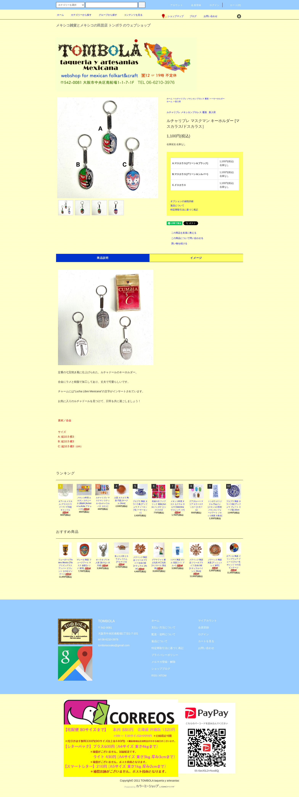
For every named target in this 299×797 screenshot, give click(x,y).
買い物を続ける (177, 243)
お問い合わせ (208, 16)
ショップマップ (173, 16)
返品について (177, 205)
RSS (154, 675)
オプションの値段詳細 (181, 201)
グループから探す (105, 15)
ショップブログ (160, 668)
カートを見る (206, 641)
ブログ (193, 16)
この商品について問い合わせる (185, 238)
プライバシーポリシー (164, 654)
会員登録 (193, 5)
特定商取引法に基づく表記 (184, 209)
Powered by (149, 787)
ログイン (212, 5)
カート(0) (233, 5)
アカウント (174, 5)
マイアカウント (207, 620)
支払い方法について (163, 627)
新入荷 (178, 101)
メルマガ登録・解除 (163, 661)
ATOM (162, 675)
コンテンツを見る (131, 15)
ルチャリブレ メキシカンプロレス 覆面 (192, 99)
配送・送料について (163, 634)
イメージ (196, 257)
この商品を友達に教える (181, 232)
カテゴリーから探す (79, 15)
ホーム (60, 15)
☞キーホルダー (218, 99)
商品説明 (103, 257)
